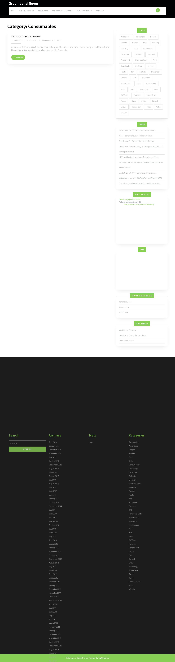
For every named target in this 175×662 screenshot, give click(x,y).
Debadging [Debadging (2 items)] (125, 54)
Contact (100, 11)
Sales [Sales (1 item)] (134, 101)
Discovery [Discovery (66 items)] (151, 54)
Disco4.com (124, 136)
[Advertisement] (142, 270)
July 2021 (52, 648)
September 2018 (55, 656)
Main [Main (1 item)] (138, 84)
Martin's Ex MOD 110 (128, 173)
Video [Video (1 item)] (158, 107)
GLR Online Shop (26, 11)
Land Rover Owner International (133, 335)
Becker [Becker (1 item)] (135, 43)
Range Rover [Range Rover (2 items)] (151, 95)
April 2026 (53, 633)
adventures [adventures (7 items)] (140, 37)
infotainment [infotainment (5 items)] (126, 84)
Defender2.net (125, 130)
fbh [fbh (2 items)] (132, 72)
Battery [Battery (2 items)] (124, 43)
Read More (19, 58)
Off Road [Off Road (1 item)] (124, 95)
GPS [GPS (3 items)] (134, 78)
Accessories (133, 633)
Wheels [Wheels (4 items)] (124, 113)
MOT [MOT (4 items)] (133, 89)
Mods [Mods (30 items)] (123, 89)
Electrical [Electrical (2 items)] (138, 66)
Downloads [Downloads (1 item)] (125, 66)
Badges (132, 641)
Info (13, 11)
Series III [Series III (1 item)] (155, 101)
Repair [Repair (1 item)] (123, 101)
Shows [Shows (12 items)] (123, 107)
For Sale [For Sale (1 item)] (143, 72)
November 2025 (55, 644)
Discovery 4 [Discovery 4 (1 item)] (125, 60)
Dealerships (133, 659)
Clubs (131, 652)
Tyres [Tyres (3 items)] (148, 107)
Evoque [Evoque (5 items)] (150, 66)
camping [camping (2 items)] (155, 43)
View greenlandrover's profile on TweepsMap (139, 204)
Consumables (134, 656)
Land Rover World (126, 341)
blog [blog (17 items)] (145, 43)
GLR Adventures (84, 11)
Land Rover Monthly (127, 330)
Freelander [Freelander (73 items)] (155, 72)
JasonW (33, 40)
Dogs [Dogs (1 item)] (155, 60)
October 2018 (54, 652)
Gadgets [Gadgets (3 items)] (124, 78)
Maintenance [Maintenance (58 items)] (151, 84)
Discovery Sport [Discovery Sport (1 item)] (141, 60)
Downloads (43, 11)
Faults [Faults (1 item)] (123, 72)
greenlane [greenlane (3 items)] (146, 78)
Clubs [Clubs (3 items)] (136, 49)
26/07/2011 (19, 40)
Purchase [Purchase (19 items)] (137, 95)
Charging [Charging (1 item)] (124, 49)
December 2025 (55, 641)
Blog (130, 648)
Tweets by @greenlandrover (129, 200)
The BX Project (125, 184)
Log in (91, 633)
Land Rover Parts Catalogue (131, 147)
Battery (132, 644)
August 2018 (54, 659)
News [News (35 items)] (156, 89)
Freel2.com (123, 141)
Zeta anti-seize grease (26, 36)
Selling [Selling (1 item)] (144, 101)
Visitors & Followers (62, 11)
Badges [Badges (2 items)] (153, 37)
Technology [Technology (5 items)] (136, 107)
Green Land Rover (24, 3)
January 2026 (54, 637)
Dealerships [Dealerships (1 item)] (147, 49)
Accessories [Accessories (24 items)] (125, 37)
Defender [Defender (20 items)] (138, 54)
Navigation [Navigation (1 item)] (144, 89)
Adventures (133, 637)
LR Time (122, 157)
